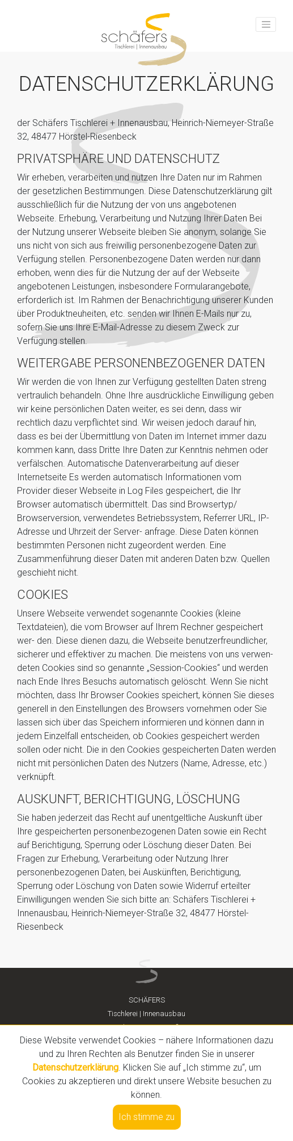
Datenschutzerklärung (75, 1067)
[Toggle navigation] (266, 24)
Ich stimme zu (146, 1116)
